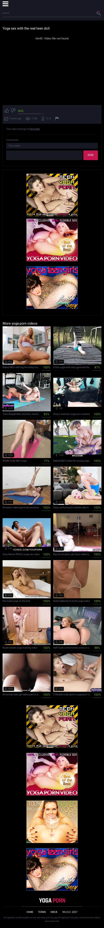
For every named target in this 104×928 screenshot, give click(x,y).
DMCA (54, 912)
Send (91, 155)
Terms (42, 912)
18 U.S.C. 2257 (69, 912)
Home (30, 912)
